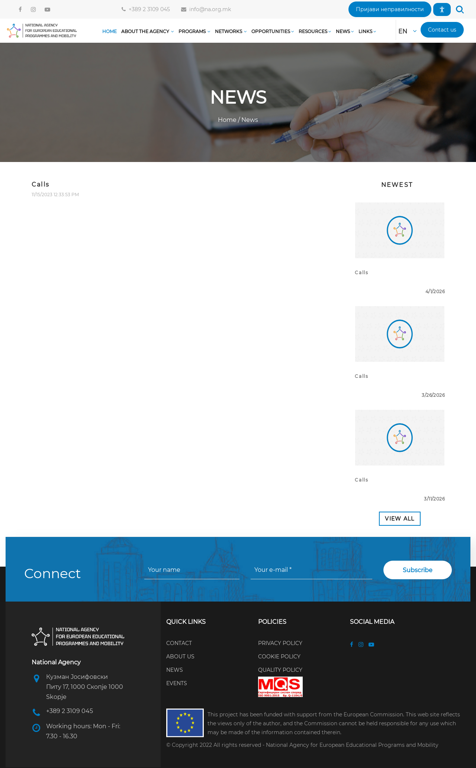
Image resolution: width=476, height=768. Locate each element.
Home (228, 119)
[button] (390, 9)
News (249, 119)
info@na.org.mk (208, 9)
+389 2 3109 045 (148, 9)
